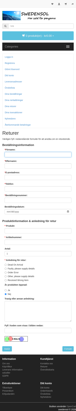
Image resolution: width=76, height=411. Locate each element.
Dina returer (10, 106)
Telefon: (9, 184)
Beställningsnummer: (16, 195)
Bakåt (7, 349)
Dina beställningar (13, 94)
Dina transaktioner (13, 112)
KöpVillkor (7, 366)
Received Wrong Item (18, 280)
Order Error (13, 272)
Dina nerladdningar (14, 100)
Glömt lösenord (12, 69)
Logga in (9, 57)
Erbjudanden (8, 394)
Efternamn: (11, 161)
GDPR (5, 376)
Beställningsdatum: (15, 207)
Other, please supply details (21, 276)
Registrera (10, 63)
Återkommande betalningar (18, 125)
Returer (44, 366)
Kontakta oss (46, 363)
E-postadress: (12, 172)
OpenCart (71, 406)
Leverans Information (12, 369)
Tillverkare (7, 387)
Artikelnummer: (13, 237)
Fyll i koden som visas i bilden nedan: (24, 325)
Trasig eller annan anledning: (20, 298)
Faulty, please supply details (21, 268)
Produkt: (10, 226)
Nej (9, 294)
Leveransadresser (13, 81)
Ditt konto (9, 75)
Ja (9, 290)
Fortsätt (68, 349)
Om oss (6, 363)
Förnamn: (10, 149)
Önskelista (10, 88)
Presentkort (7, 391)
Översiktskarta (47, 369)
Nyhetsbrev (10, 118)
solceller (6, 373)
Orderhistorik (46, 391)
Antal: (8, 248)
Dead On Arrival (15, 265)
